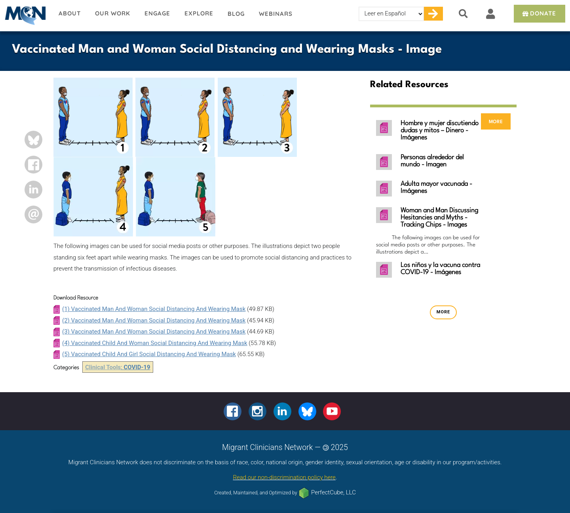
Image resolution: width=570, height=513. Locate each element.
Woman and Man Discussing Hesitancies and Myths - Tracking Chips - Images (439, 217)
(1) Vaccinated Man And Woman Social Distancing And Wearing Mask (153, 309)
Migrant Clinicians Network (25, 15)
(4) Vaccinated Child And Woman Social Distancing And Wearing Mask (154, 343)
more (496, 121)
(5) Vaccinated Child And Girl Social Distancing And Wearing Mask (149, 354)
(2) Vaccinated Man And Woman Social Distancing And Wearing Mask (153, 320)
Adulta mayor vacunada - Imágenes (436, 188)
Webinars (276, 13)
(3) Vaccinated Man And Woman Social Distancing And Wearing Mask (153, 331)
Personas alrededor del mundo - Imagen (432, 161)
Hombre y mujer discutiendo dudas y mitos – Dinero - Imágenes (440, 130)
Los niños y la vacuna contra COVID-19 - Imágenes (440, 269)
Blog (236, 13)
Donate (538, 13)
